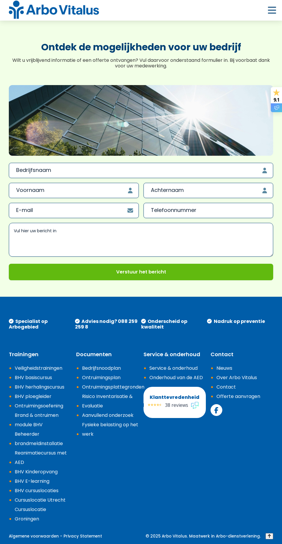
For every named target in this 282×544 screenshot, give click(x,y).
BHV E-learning (32, 481)
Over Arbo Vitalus (236, 377)
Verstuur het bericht (141, 271)
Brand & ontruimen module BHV (37, 420)
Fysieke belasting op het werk (110, 429)
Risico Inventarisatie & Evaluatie (107, 401)
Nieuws (224, 368)
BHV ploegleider (33, 396)
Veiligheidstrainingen (38, 368)
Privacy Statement (83, 536)
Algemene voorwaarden (34, 536)
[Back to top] (269, 536)
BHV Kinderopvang (36, 471)
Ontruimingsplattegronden (113, 387)
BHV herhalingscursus (39, 387)
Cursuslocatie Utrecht (40, 500)
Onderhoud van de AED (176, 377)
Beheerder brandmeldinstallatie (39, 439)
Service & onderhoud (173, 368)
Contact (226, 387)
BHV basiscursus (33, 377)
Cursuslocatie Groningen (30, 514)
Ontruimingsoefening (39, 405)
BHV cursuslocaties (37, 490)
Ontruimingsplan (101, 377)
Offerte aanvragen (238, 396)
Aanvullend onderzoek (108, 415)
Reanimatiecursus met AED (41, 458)
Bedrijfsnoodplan (101, 368)
